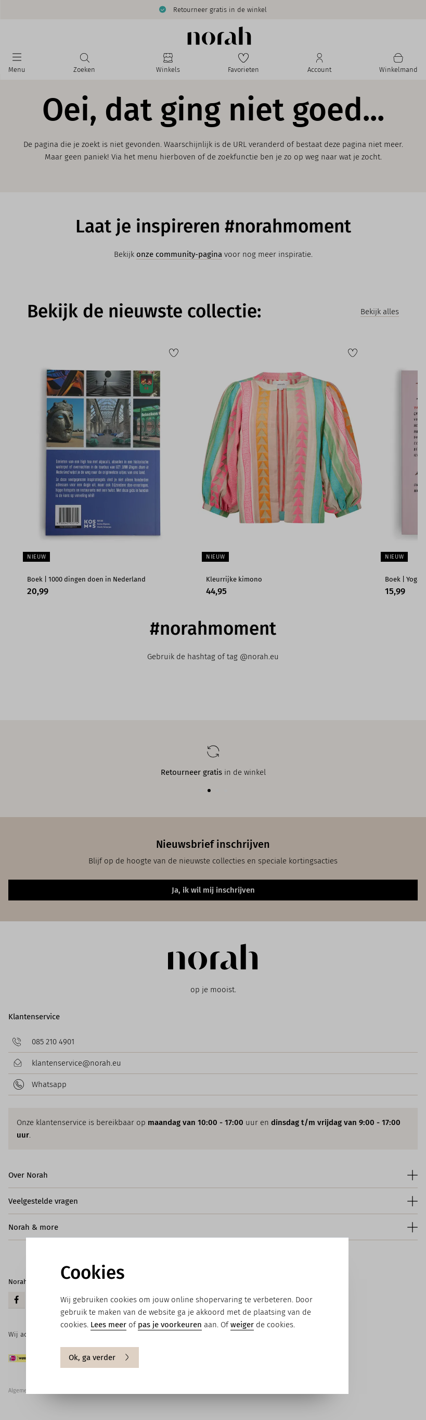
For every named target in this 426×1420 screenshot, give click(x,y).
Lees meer (108, 1324)
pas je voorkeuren (170, 1324)
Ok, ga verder (100, 1357)
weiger (242, 1324)
